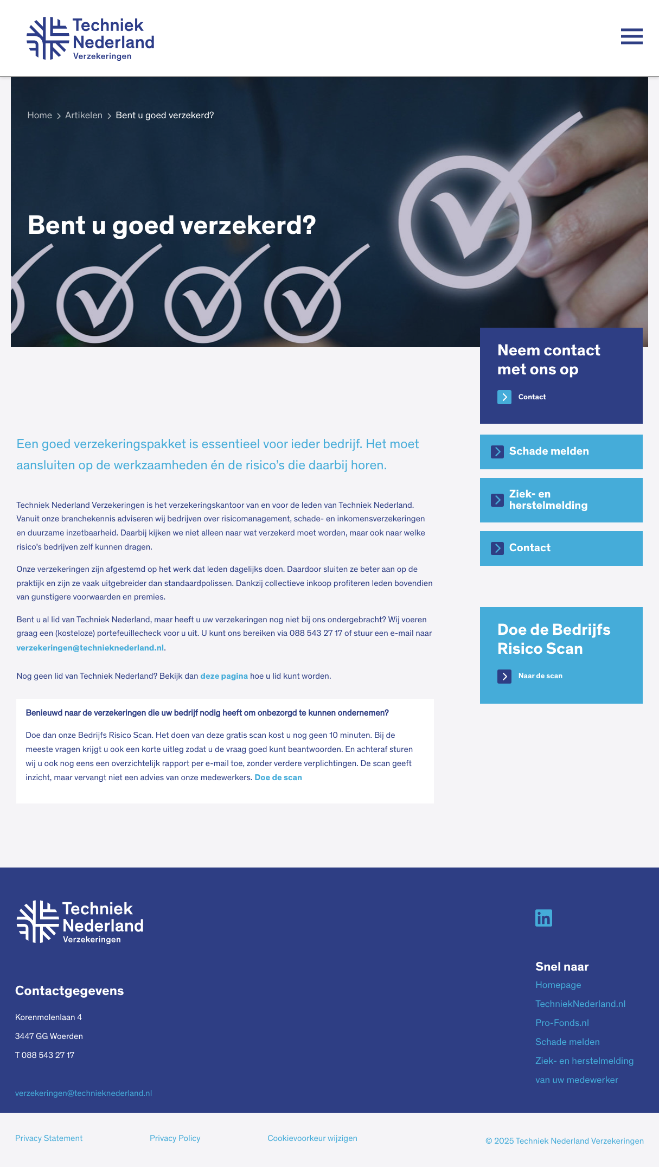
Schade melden (549, 451)
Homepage (558, 986)
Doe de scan (278, 778)
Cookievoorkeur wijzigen (312, 1139)
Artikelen (84, 116)
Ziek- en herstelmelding (548, 500)
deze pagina (224, 676)
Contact (532, 397)
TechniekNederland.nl (580, 1005)
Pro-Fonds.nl (562, 1024)
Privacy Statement (49, 1139)
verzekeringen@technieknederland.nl (90, 648)
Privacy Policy (175, 1139)
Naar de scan (540, 676)
